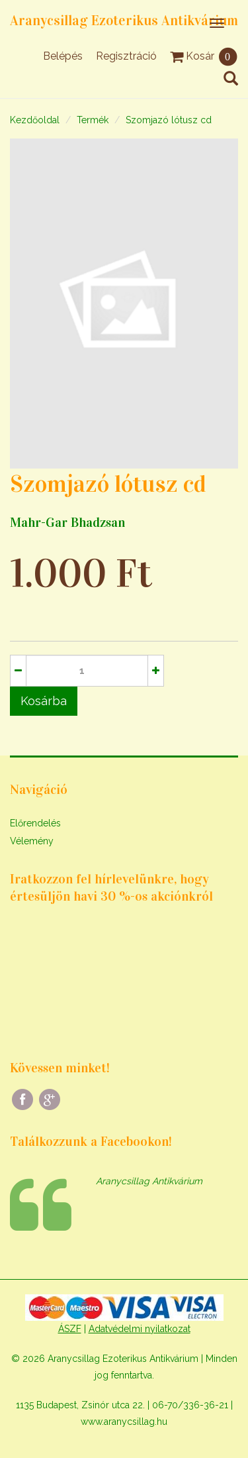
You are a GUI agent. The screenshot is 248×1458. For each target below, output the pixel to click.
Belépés (63, 56)
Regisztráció (126, 56)
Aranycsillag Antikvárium (149, 1181)
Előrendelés (35, 823)
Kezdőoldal (35, 120)
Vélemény (32, 841)
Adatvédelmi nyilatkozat (139, 1328)
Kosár (204, 56)
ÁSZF (69, 1328)
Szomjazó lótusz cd (169, 120)
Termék (92, 120)
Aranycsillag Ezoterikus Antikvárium (124, 20)
